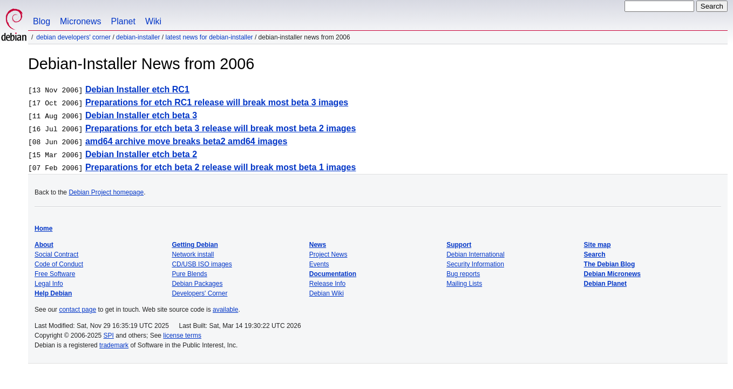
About (44, 245)
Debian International (475, 254)
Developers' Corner (199, 293)
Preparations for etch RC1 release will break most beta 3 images (216, 102)
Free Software (55, 274)
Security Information (475, 264)
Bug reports (463, 274)
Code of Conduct (59, 264)
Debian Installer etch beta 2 (141, 154)
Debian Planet (605, 283)
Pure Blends (189, 274)
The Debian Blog (609, 264)
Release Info (327, 283)
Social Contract (56, 254)
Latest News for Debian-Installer (209, 37)
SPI (109, 335)
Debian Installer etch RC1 (137, 89)
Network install (193, 254)
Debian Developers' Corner (73, 37)
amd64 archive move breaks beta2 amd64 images (186, 141)
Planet (123, 21)
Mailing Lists (464, 283)
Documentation (332, 274)
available (225, 309)
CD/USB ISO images (202, 264)
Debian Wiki (326, 293)
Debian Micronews (612, 274)
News (317, 245)
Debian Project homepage (106, 192)
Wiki (153, 21)
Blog (41, 21)
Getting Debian (195, 245)
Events (319, 264)
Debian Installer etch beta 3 (141, 115)
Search (595, 254)
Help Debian (53, 293)
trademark (113, 345)
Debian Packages (197, 283)
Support (458, 245)
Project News (328, 254)
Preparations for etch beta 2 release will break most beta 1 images (220, 167)
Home (43, 228)
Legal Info (49, 283)
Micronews (80, 21)
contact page (77, 309)
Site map (597, 245)
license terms (182, 335)
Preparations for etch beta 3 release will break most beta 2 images (220, 128)
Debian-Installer (138, 37)
